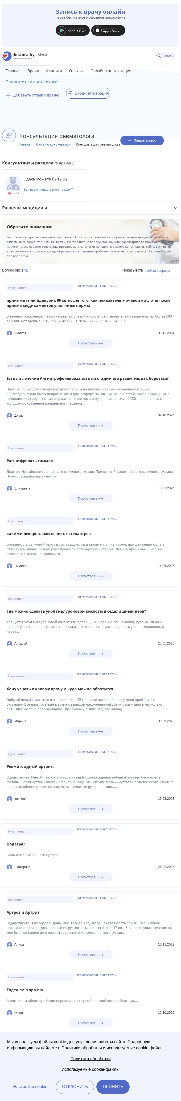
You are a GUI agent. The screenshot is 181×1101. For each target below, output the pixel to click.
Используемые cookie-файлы (90, 1069)
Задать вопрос (142, 140)
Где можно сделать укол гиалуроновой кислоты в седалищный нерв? (76, 611)
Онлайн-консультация (110, 70)
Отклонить (75, 1086)
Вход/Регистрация (88, 93)
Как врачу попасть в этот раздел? (48, 189)
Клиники (54, 70)
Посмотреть (90, 343)
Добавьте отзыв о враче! (32, 95)
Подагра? (16, 844)
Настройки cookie (30, 1086)
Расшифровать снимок (30, 461)
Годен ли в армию (25, 990)
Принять (113, 1086)
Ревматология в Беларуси (97, 285)
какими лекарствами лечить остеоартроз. (49, 534)
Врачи (33, 70)
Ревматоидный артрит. (30, 767)
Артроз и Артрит (23, 912)
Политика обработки (90, 1058)
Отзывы (76, 70)
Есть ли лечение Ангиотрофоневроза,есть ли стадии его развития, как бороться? (88, 379)
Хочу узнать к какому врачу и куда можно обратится (60, 689)
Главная (13, 70)
